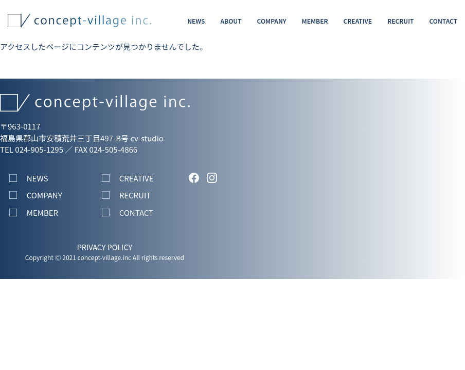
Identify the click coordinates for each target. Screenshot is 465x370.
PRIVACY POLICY (104, 247)
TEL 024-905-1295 (31, 149)
